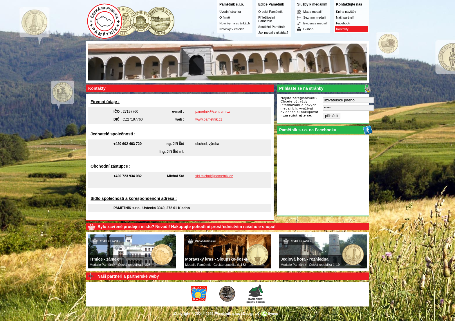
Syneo (273, 314)
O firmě (224, 17)
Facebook (343, 23)
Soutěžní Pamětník (271, 26)
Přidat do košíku (110, 241)
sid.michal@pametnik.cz (214, 176)
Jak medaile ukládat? (273, 32)
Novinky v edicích (231, 29)
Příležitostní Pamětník (266, 19)
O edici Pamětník (270, 11)
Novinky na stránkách (234, 23)
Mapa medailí (312, 11)
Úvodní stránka (230, 11)
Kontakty (342, 29)
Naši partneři (345, 17)
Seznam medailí (314, 17)
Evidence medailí (315, 23)
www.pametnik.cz (208, 119)
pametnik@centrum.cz (212, 112)
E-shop (308, 29)
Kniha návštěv (346, 11)
